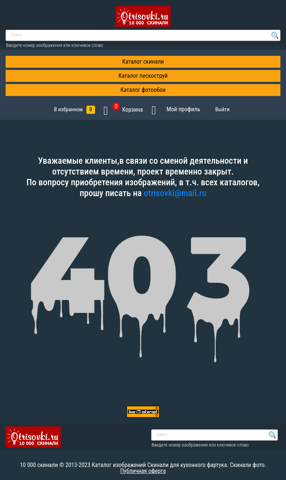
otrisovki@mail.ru (175, 193)
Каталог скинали (143, 61)
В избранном (74, 110)
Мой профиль (183, 109)
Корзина (127, 109)
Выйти (223, 109)
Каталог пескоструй (143, 75)
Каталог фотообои (142, 89)
